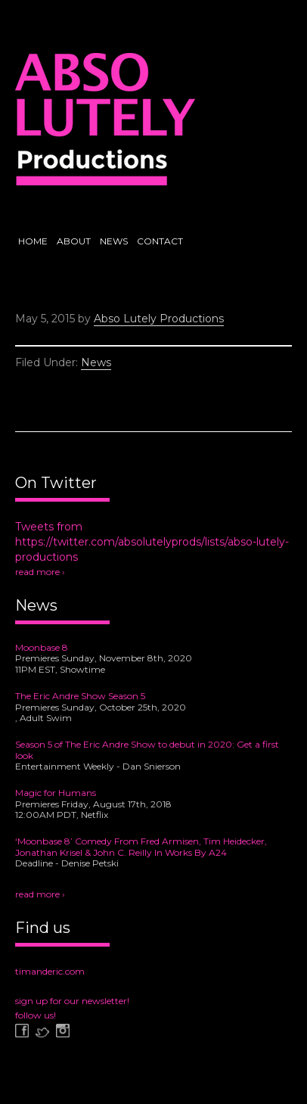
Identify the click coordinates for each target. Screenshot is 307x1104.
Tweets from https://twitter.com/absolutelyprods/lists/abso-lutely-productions (152, 542)
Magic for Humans (55, 792)
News (96, 362)
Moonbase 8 (41, 647)
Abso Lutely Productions (105, 125)
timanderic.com (50, 971)
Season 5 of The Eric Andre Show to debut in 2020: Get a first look (147, 750)
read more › (40, 571)
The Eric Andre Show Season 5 (80, 695)
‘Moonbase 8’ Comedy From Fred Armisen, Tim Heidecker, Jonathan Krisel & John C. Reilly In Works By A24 (141, 846)
